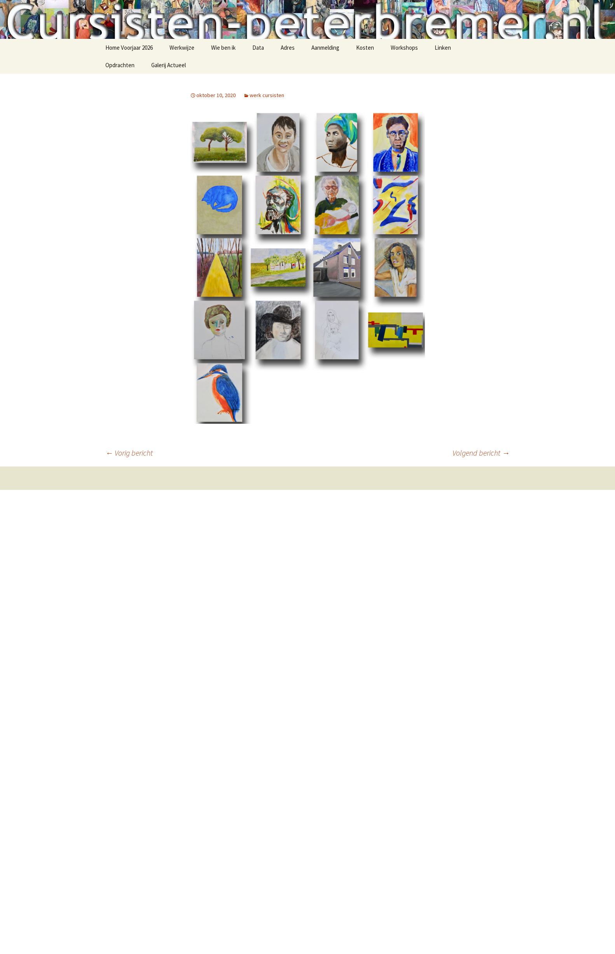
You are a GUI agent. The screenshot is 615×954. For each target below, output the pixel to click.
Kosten (365, 47)
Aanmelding (325, 47)
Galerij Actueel (168, 65)
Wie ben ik (223, 47)
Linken (443, 47)
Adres (288, 47)
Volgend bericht (481, 453)
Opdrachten (120, 65)
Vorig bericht (129, 453)
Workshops (404, 47)
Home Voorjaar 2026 (129, 47)
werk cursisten (267, 95)
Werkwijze (181, 47)
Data (258, 47)
